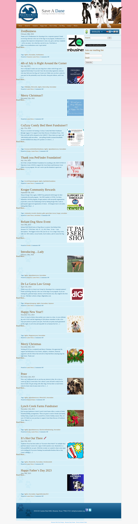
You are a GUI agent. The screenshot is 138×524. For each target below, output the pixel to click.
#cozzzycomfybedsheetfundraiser (34, 149)
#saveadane (32, 54)
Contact (69, 26)
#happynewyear (33, 335)
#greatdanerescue (54, 149)
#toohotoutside (47, 462)
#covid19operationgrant (31, 181)
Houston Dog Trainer (70, 522)
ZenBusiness (28, 31)
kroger (58, 213)
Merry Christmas (31, 344)
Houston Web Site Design (57, 522)
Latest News (36, 57)
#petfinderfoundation (49, 181)
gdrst (43, 213)
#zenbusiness (40, 54)
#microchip (45, 87)
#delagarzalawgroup (30, 303)
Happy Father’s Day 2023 (36, 470)
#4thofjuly (27, 87)
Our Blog (62, 26)
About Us (27, 26)
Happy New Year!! (32, 312)
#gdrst (26, 54)
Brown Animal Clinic (81, 522)
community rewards (30, 213)
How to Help (53, 26)
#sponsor (51, 303)
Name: (87, 53)
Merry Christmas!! (32, 95)
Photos (76, 26)
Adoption (35, 26)
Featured (29, 57)
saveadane (64, 213)
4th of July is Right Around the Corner (44, 63)
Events (29, 151)
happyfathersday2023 (42, 494)
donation (39, 213)
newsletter (37, 215)
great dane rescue (51, 213)
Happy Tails (43, 26)
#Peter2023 (42, 397)
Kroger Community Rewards (38, 189)
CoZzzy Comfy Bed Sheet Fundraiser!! (44, 125)
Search (96, 38)
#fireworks (34, 87)
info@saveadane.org (78, 511)
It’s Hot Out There (34, 438)
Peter (24, 374)
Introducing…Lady (32, 251)
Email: (87, 58)
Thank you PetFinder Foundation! (41, 157)
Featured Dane (31, 400)
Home (20, 26)
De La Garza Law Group (35, 284)
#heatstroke (32, 462)
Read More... (21, 47)
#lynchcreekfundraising (46, 429)
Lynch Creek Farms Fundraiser (39, 406)
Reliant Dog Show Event (36, 221)
